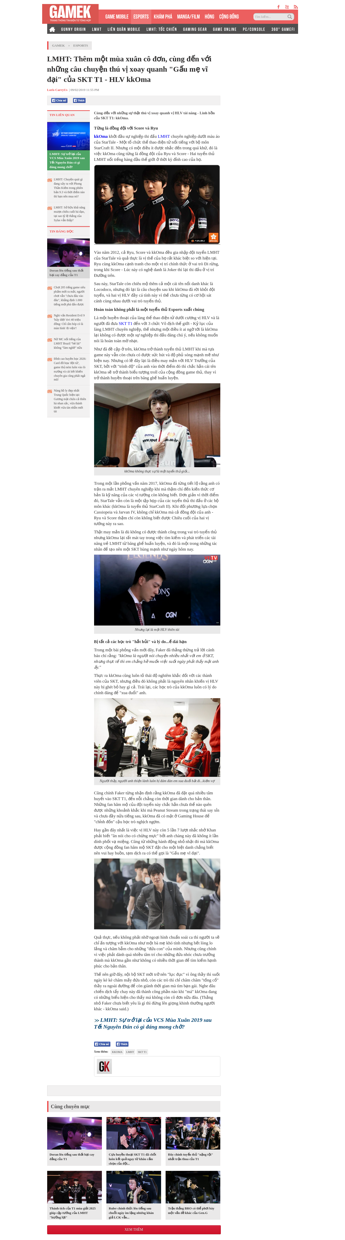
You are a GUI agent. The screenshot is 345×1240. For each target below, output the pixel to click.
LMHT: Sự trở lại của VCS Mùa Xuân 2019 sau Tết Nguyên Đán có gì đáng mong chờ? (67, 160)
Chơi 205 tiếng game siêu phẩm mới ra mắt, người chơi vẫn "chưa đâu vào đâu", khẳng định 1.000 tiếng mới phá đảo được (69, 296)
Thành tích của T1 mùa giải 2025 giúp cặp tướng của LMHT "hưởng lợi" (73, 1212)
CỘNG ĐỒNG (229, 16)
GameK (58, 45)
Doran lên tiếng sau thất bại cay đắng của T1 (67, 273)
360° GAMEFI (283, 29)
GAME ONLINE (225, 29)
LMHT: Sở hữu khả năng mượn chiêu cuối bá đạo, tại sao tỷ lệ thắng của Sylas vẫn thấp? (69, 214)
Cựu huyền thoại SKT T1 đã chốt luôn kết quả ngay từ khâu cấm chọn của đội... (132, 1159)
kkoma (117, 1051)
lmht (130, 1051)
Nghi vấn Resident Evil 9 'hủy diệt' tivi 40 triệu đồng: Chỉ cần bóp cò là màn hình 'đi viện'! (69, 322)
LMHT (97, 29)
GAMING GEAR (195, 29)
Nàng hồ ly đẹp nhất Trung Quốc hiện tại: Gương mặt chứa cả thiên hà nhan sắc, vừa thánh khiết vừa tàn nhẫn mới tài (70, 401)
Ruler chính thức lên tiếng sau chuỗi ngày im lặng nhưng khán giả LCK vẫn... (131, 1212)
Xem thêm (133, 1229)
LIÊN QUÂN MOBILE (124, 29)
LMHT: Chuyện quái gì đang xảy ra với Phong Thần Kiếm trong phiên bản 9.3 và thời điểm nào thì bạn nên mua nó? (69, 188)
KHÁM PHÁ (163, 16)
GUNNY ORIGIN (73, 29)
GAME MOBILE (116, 16)
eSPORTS (141, 16)
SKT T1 (125, 323)
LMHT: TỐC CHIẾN (162, 29)
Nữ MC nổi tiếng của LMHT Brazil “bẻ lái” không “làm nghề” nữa (68, 343)
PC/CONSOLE (254, 29)
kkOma (101, 136)
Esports (80, 45)
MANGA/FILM (188, 16)
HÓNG (209, 16)
